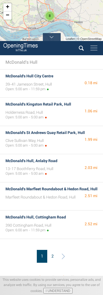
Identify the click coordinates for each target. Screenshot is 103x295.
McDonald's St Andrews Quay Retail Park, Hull (45, 132)
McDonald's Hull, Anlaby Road (31, 161)
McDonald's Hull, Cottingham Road (35, 217)
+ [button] (7, 7)
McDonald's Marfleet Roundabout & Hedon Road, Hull (51, 189)
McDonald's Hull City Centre (29, 76)
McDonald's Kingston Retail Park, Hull (38, 104)
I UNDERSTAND (58, 291)
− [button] (7, 15)
